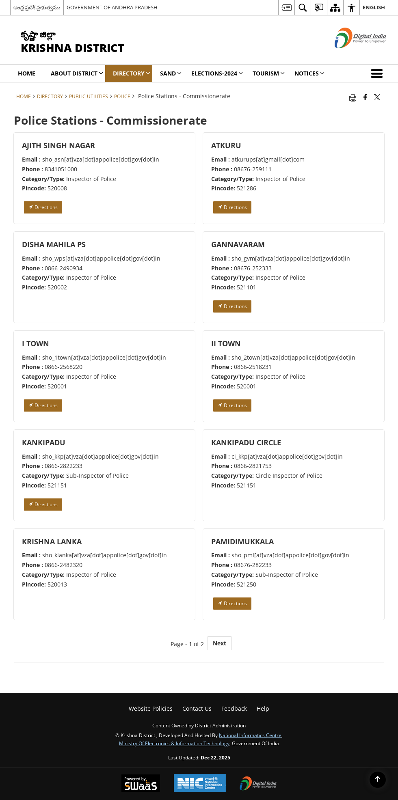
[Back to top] (378, 780)
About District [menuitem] (77, 73)
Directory (50, 96)
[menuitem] (286, 7)
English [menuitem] (374, 7)
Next (219, 643)
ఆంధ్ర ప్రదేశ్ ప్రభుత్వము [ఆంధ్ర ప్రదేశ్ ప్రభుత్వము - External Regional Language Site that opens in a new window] (37, 7)
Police (122, 96)
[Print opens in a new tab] (353, 97)
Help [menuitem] (263, 708)
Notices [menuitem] (309, 73)
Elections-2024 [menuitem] (217, 73)
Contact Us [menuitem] (197, 708)
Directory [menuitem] (131, 73)
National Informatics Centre (250, 735)
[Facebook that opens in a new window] (365, 97)
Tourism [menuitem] (269, 73)
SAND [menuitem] (171, 73)
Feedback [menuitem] (234, 708)
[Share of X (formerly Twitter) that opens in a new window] (377, 97)
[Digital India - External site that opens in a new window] (350, 55)
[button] (378, 73)
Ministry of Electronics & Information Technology (174, 743)
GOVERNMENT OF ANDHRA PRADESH (112, 7)
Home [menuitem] (26, 73)
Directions (43, 207)
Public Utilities (88, 96)
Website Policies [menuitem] (151, 708)
